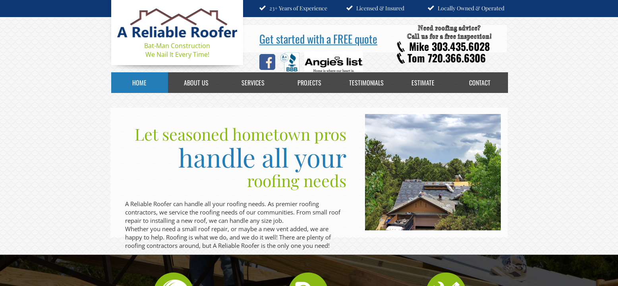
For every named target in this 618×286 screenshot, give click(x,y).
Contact (480, 82)
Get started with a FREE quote (318, 39)
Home (139, 82)
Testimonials (366, 82)
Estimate (423, 82)
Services (253, 82)
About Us (196, 82)
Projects (309, 82)
